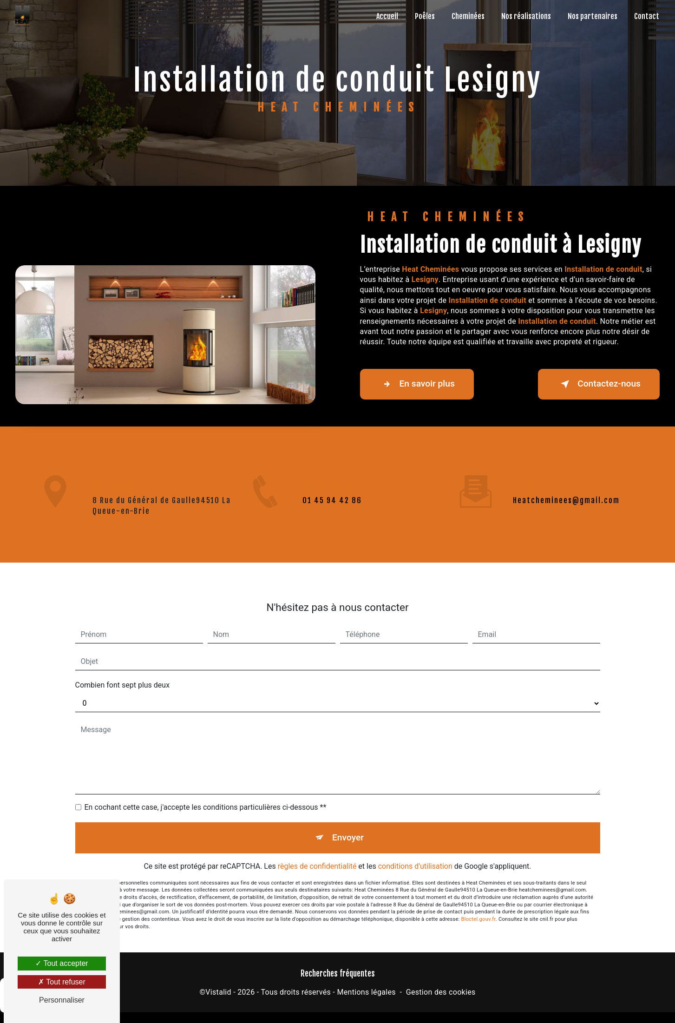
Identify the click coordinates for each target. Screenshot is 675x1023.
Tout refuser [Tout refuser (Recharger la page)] (61, 982)
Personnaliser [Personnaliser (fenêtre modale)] (62, 1000)
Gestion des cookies (441, 992)
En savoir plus (417, 384)
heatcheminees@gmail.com (566, 492)
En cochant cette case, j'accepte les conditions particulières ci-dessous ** (206, 798)
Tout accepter (61, 963)
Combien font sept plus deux (122, 676)
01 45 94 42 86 (332, 508)
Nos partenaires (592, 16)
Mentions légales (366, 992)
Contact (646, 16)
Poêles (425, 16)
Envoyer (348, 829)
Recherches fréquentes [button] (338, 973)
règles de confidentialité (317, 857)
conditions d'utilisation (415, 857)
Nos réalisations (526, 16)
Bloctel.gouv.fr (478, 911)
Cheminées (468, 16)
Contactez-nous (599, 384)
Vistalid (218, 992)
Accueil (387, 16)
